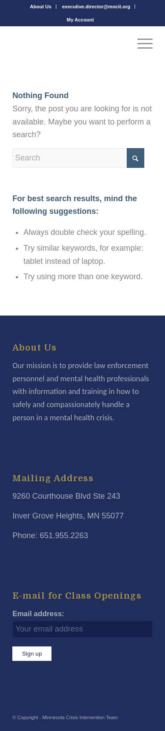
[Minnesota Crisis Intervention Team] (68, 43)
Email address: (38, 614)
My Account (80, 19)
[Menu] (140, 43)
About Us (40, 6)
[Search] (78, 158)
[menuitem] (41, 6)
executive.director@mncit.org (96, 6)
